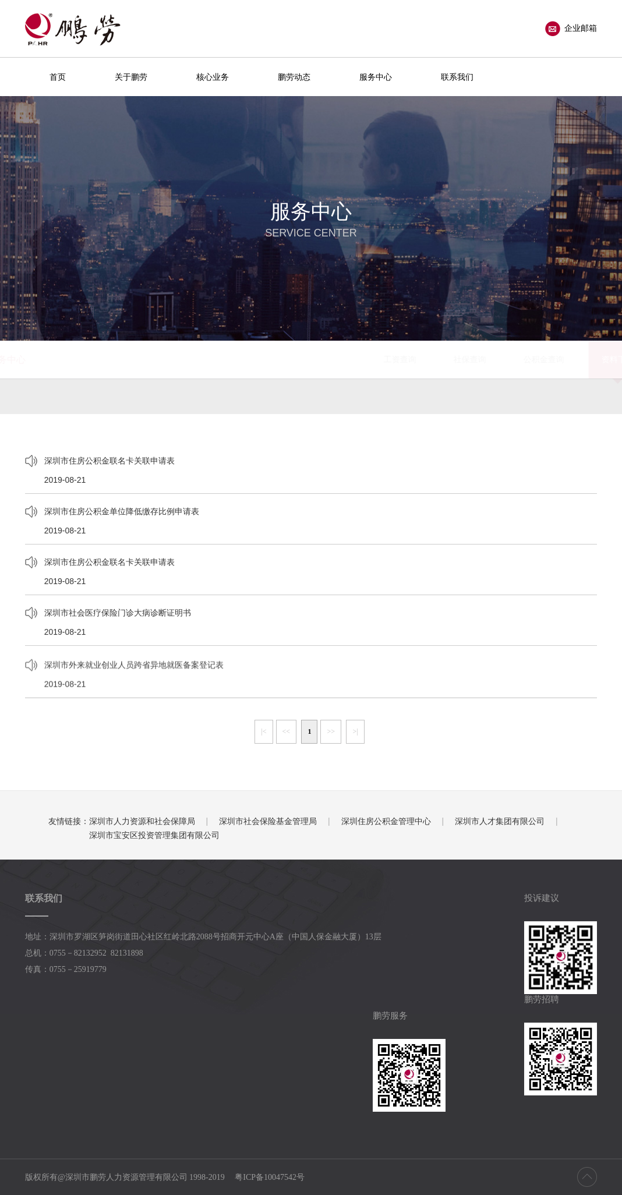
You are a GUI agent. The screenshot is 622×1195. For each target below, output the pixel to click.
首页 (58, 77)
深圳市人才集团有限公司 (500, 821)
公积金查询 (332, 359)
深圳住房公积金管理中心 (386, 821)
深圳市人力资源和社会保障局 (142, 821)
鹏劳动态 (294, 77)
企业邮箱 (571, 28)
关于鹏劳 (131, 77)
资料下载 (406, 359)
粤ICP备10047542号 (270, 1177)
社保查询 (258, 359)
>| (355, 731)
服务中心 (375, 77)
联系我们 (457, 77)
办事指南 (476, 359)
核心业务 (212, 77)
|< (263, 731)
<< (286, 731)
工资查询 (188, 359)
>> (331, 731)
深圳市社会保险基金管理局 (268, 821)
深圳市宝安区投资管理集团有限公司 (154, 835)
